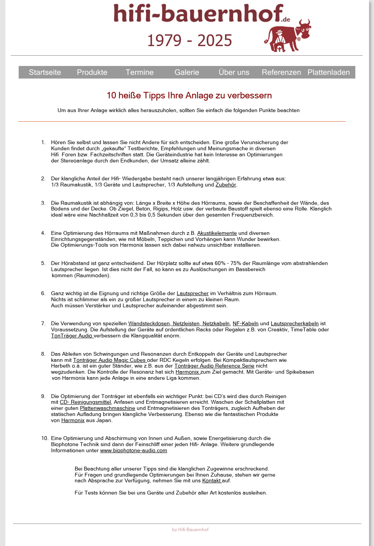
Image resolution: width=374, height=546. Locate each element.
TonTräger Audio (72, 335)
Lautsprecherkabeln (295, 323)
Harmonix (188, 372)
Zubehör (226, 184)
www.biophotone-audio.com (133, 450)
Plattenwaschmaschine (107, 408)
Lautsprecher (193, 293)
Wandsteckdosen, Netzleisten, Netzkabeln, (179, 323)
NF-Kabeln (246, 323)
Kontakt (212, 480)
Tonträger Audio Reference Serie (214, 366)
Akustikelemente (217, 233)
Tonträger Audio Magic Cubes (110, 360)
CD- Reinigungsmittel (85, 402)
